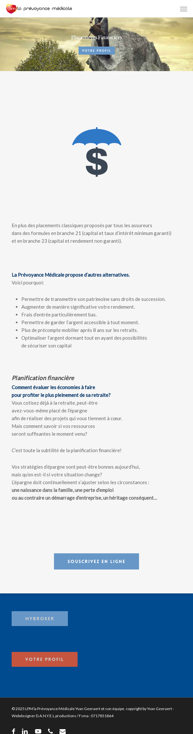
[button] (183, 8)
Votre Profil (96, 50)
